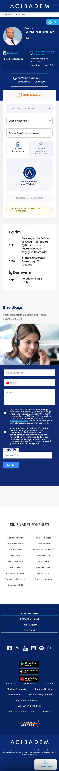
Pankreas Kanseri (44, 579)
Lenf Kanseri (43, 555)
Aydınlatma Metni (19, 420)
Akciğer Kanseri (15, 537)
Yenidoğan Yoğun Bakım (43, 65)
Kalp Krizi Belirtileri (15, 573)
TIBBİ (29, 624)
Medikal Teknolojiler (17, 689)
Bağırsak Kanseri (15, 543)
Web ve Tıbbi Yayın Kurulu (22, 711)
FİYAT (29, 630)
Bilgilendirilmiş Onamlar (40, 694)
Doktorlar (48, 683)
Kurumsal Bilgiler (43, 689)
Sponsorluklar (13, 694)
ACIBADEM (29, 613)
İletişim (46, 711)
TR (54, 22)
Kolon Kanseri (44, 543)
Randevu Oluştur (29, 198)
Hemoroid (15, 567)
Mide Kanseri (43, 573)
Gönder (11, 465)
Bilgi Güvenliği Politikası (29, 705)
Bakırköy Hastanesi (14, 58)
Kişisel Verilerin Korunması (29, 700)
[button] (10, 383)
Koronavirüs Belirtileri (43, 549)
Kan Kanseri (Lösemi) (15, 579)
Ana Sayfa (11, 683)
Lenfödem (43, 561)
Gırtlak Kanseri (15, 561)
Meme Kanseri (43, 567)
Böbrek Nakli (15, 549)
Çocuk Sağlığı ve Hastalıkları (39, 60)
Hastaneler (30, 683)
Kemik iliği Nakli (43, 537)
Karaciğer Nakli (15, 585)
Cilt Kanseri (15, 555)
